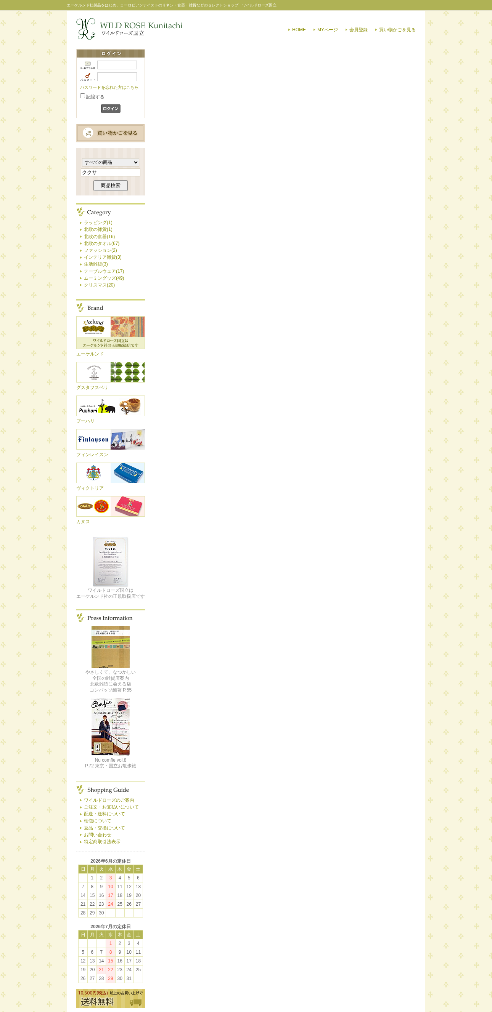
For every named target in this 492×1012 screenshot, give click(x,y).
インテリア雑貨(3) (103, 257)
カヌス (83, 521)
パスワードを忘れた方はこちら (109, 87)
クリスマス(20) (99, 285)
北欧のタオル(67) (101, 243)
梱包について (97, 820)
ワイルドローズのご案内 (109, 800)
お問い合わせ (97, 834)
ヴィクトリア (90, 488)
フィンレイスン (92, 454)
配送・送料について (104, 814)
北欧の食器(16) (99, 236)
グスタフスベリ (92, 387)
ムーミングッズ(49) (104, 278)
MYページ (327, 29)
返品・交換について (104, 828)
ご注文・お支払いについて (111, 807)
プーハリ (85, 421)
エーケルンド (90, 354)
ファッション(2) (100, 250)
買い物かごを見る (397, 29)
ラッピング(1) (98, 222)
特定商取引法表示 (102, 841)
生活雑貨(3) (96, 264)
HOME (299, 29)
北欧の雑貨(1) (98, 229)
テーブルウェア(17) (104, 271)
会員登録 (358, 29)
